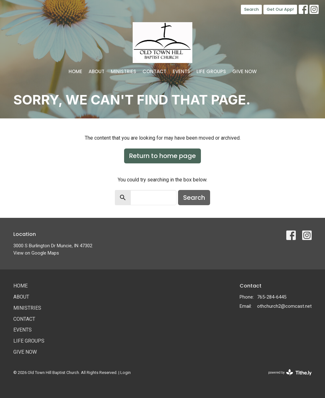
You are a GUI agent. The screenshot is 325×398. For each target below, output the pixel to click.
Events (181, 71)
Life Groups (211, 71)
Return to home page (162, 155)
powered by (290, 372)
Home (75, 71)
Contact (154, 71)
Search (251, 9)
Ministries (123, 71)
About (96, 71)
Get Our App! (280, 9)
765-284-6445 (271, 297)
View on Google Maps (36, 253)
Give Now (244, 71)
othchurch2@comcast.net (284, 306)
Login (125, 372)
